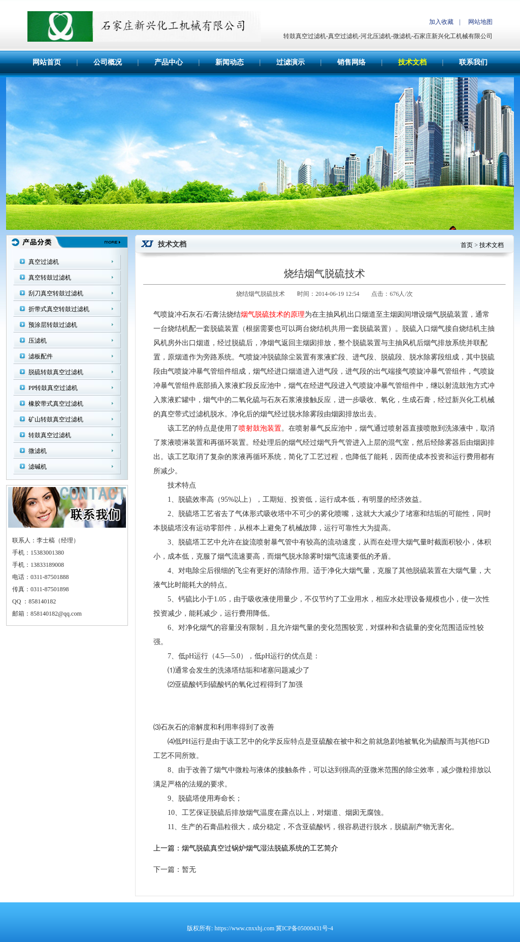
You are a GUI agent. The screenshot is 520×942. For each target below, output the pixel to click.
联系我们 (473, 62)
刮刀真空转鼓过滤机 (55, 293)
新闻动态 (229, 62)
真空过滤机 (43, 261)
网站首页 (46, 62)
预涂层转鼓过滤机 (52, 324)
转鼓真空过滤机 (49, 435)
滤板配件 (40, 356)
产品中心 (168, 62)
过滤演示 (290, 62)
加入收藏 (441, 21)
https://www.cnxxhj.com (244, 928)
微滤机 (37, 450)
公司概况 (107, 62)
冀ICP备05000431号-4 (304, 928)
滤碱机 (37, 466)
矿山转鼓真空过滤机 (55, 419)
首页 (467, 245)
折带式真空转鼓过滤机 (58, 309)
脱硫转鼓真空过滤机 (55, 372)
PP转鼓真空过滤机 (53, 387)
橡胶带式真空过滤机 (55, 403)
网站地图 (480, 21)
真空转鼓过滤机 (49, 277)
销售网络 (351, 62)
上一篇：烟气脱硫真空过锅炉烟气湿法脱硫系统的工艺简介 (245, 848)
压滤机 (37, 340)
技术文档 (412, 62)
